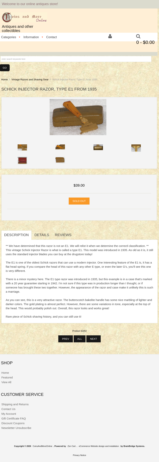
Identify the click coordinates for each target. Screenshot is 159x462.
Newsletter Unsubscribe (16, 427)
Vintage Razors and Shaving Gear (30, 79)
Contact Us (8, 409)
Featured (7, 377)
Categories (8, 37)
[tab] (77, 232)
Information (31, 37)
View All (6, 382)
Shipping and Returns (15, 404)
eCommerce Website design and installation (99, 446)
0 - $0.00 (145, 42)
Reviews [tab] (63, 235)
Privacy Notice (79, 455)
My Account (8, 413)
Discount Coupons (12, 423)
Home (4, 79)
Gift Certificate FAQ (13, 418)
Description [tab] (16, 235)
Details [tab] (41, 235)
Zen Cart (72, 446)
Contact (51, 37)
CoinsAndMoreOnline (42, 446)
